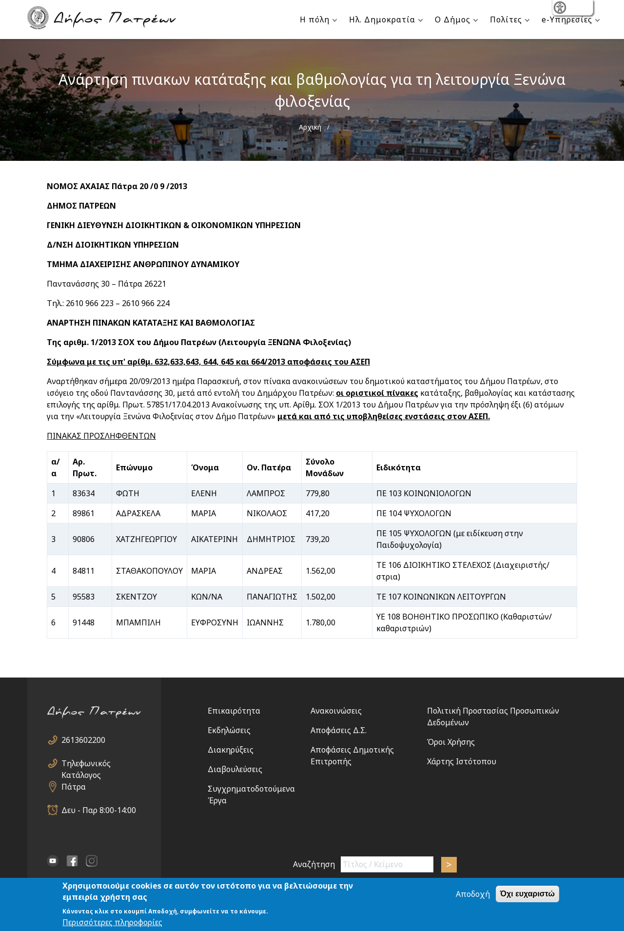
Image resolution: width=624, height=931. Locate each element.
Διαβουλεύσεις (235, 769)
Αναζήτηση (314, 864)
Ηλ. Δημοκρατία (382, 19)
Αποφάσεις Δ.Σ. (339, 730)
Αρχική (310, 127)
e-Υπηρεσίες (567, 19)
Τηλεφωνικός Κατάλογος (86, 763)
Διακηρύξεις (231, 749)
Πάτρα (73, 786)
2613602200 (83, 740)
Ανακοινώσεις (336, 710)
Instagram (92, 861)
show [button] (561, 8)
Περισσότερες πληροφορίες (112, 922)
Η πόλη (315, 19)
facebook (72, 861)
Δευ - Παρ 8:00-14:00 (98, 810)
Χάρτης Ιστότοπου (461, 761)
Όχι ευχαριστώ (527, 895)
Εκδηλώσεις (229, 730)
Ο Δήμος (452, 19)
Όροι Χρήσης (451, 742)
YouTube (52, 861)
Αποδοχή (473, 895)
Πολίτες (506, 19)
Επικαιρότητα (234, 710)
